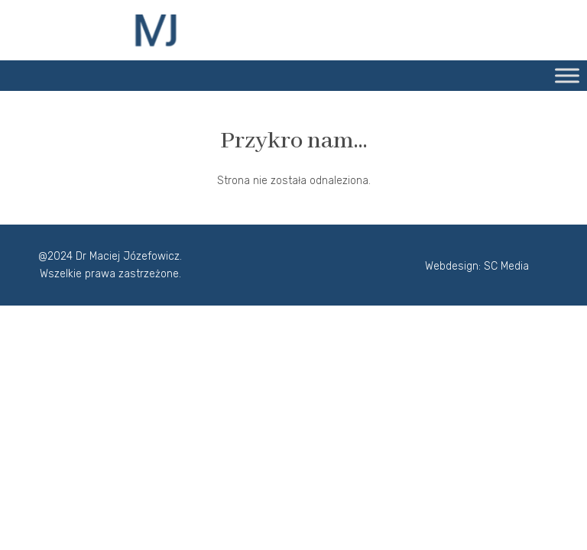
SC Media (506, 266)
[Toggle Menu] (567, 75)
